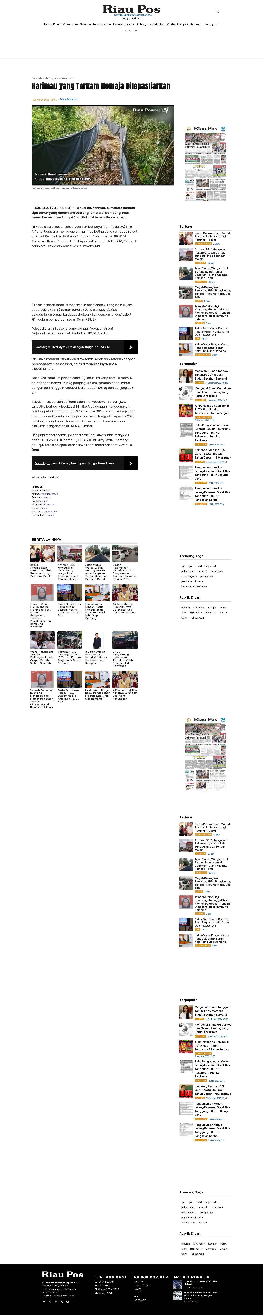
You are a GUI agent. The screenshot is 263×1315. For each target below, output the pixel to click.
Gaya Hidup (200, 400)
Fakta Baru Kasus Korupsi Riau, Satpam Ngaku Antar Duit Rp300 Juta (70, 610)
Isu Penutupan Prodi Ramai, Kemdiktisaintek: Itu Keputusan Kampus (96, 657)
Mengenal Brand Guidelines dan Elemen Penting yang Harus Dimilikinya (213, 391)
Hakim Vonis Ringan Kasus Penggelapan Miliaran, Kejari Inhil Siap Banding (95, 611)
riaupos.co (48, 504)
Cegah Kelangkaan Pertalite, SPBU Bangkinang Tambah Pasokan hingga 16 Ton (124, 572)
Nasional (199, 323)
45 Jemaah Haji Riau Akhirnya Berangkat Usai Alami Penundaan (124, 608)
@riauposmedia (50, 494)
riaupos (47, 497)
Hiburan (199, 383)
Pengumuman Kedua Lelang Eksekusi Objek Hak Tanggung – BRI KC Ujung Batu (212, 473)
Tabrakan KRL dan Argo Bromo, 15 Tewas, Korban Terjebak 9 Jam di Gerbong (69, 657)
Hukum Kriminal (203, 244)
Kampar (198, 301)
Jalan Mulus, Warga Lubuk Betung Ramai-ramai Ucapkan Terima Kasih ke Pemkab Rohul (96, 572)
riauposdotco (49, 511)
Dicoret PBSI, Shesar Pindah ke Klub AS (200, 1283)
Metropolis (51, 78)
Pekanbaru (67, 78)
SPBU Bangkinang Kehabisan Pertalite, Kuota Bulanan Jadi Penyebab (123, 658)
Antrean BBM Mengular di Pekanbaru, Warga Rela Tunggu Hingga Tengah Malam (68, 572)
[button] (217, 11)
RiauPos (49, 515)
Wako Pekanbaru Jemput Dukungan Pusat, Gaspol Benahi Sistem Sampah (41, 657)
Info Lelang (201, 444)
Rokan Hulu (201, 282)
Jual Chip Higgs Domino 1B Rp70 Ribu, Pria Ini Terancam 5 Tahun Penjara (212, 409)
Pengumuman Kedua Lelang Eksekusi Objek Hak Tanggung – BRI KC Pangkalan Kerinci (212, 494)
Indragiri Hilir (202, 355)
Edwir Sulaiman (68, 99)
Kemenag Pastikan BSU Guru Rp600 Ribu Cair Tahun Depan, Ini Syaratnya (213, 453)
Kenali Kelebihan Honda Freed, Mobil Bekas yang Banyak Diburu (200, 1295)
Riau (197, 338)
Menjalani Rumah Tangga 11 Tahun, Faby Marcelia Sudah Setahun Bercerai (212, 374)
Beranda (37, 78)
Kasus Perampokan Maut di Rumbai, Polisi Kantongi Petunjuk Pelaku (41, 570)
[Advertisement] (85, 276)
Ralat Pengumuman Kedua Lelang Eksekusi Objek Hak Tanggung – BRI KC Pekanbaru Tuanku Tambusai (212, 432)
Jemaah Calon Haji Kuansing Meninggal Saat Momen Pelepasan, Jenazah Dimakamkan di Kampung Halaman (40, 615)
